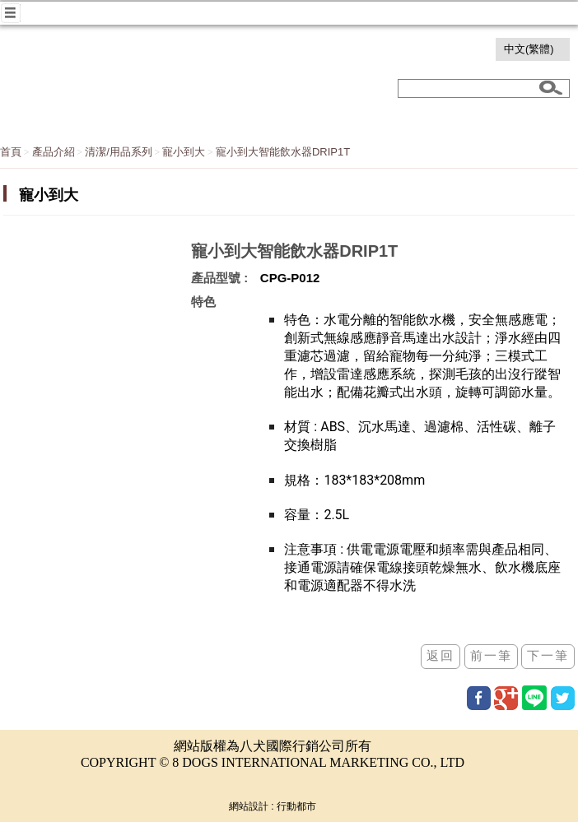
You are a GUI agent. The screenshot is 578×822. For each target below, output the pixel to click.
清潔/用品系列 (118, 152)
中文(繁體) (528, 49)
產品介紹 (53, 152)
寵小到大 (183, 152)
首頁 (10, 152)
